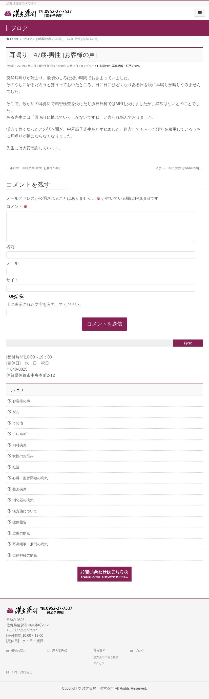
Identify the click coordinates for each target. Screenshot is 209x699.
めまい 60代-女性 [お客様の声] (179, 168)
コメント (17, 206)
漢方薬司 (99, 650)
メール (12, 269)
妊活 (15, 473)
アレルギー (21, 440)
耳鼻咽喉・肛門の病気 (126, 65)
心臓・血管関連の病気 (30, 484)
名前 (10, 253)
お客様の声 (104, 65)
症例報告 (19, 528)
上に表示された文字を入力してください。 (44, 310)
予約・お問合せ (21, 672)
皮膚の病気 (21, 539)
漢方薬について (24, 517)
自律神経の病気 (24, 561)
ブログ (139, 650)
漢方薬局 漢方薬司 (98, 688)
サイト (12, 286)
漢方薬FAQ (59, 650)
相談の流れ (18, 650)
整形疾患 (19, 495)
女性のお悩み (23, 462)
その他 (17, 429)
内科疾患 (19, 451)
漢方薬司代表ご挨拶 (105, 657)
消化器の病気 (23, 506)
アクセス (98, 663)
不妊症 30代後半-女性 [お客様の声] (33, 168)
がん (15, 418)
